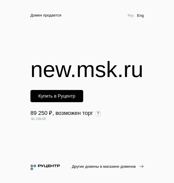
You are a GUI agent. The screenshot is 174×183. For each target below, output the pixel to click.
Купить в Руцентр (56, 96)
